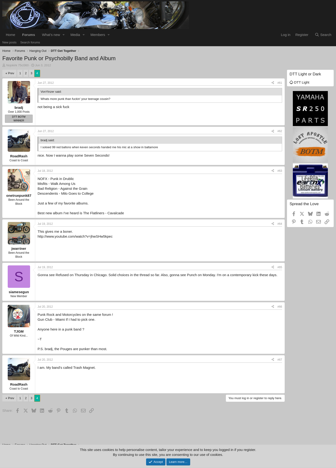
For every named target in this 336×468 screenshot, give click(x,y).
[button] (63, 34)
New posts (9, 42)
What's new (51, 35)
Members (98, 35)
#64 (279, 223)
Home (10, 35)
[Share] (273, 83)
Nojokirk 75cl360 (17, 65)
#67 (279, 359)
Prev (11, 73)
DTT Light (299, 82)
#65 (279, 267)
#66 (279, 306)
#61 (279, 82)
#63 (279, 170)
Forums (28, 35)
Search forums (30, 42)
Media (75, 35)
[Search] (323, 34)
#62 (279, 131)
